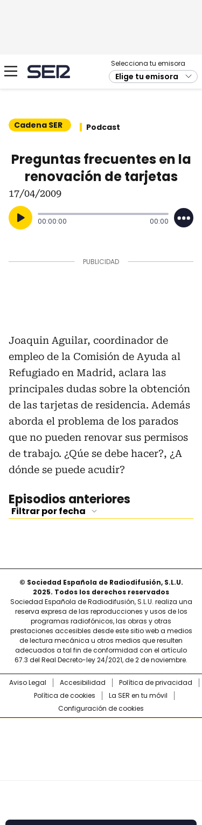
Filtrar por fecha (48, 511)
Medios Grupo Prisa (101, 768)
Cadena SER (48, 71)
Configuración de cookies (101, 708)
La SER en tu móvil (138, 695)
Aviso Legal (27, 682)
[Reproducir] (20, 218)
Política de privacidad (155, 682)
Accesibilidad (83, 682)
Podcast (103, 127)
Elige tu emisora (146, 76)
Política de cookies (64, 695)
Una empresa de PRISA (101, 742)
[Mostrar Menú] (11, 71)
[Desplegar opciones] (183, 217)
